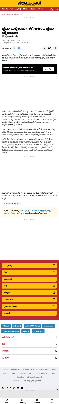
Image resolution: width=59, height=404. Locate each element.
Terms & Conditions (47, 373)
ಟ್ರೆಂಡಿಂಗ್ (5, 358)
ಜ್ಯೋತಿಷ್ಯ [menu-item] (18, 9)
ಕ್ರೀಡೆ (3, 344)
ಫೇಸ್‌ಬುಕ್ (8, 213)
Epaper (13, 373)
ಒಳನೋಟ (5, 351)
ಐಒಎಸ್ (34, 210)
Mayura (6, 373)
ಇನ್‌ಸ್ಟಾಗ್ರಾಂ (21, 213)
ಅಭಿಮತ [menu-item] (32, 9)
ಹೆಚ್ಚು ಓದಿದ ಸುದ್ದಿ (8, 337)
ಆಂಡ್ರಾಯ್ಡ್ (25, 210)
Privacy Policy (33, 373)
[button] (6, 326)
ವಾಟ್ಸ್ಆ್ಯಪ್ (42, 210)
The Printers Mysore (29, 370)
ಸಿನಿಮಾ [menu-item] (25, 9)
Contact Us (15, 370)
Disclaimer (21, 377)
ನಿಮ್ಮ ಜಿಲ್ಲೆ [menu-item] (5, 9)
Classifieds (22, 373)
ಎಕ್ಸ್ (48, 210)
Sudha (53, 370)
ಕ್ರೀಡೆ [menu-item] (38, 9)
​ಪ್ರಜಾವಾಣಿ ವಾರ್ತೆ (11, 36)
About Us (5, 370)
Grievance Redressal (34, 377)
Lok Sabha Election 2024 (11, 203)
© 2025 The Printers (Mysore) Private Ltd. (29, 381)
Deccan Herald (43, 370)
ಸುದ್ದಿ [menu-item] (11, 9)
